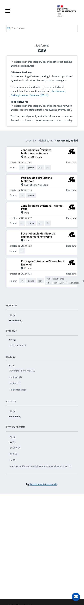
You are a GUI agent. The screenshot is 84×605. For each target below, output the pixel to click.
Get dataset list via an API (43, 484)
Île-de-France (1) (18, 389)
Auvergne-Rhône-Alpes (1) (22, 370)
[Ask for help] (76, 597)
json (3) (13, 453)
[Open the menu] (29, 11)
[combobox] (42, 28)
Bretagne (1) (16, 377)
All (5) (12, 315)
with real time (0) (18, 345)
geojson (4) (15, 447)
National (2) (15, 383)
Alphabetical (46, 140)
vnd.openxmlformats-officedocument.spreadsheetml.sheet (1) (40, 466)
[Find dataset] (42, 28)
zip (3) (13, 460)
